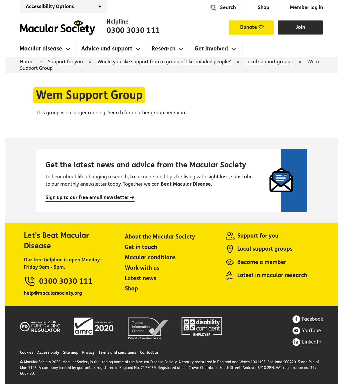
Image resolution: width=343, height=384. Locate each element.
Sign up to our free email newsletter (90, 197)
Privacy (88, 352)
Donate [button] (248, 27)
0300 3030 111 (133, 30)
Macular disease (41, 48)
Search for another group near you (146, 113)
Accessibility (48, 352)
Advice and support (106, 48)
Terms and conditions (117, 352)
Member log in (306, 7)
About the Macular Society (160, 236)
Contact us (149, 352)
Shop (263, 7)
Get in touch (141, 247)
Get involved (211, 48)
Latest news (140, 278)
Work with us (142, 267)
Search (228, 7)
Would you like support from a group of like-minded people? (164, 62)
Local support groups (269, 62)
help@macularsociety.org (53, 293)
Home (57, 27)
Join (300, 27)
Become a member (261, 262)
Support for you (65, 62)
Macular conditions (150, 257)
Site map (70, 352)
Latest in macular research (272, 275)
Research (163, 48)
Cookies (26, 352)
